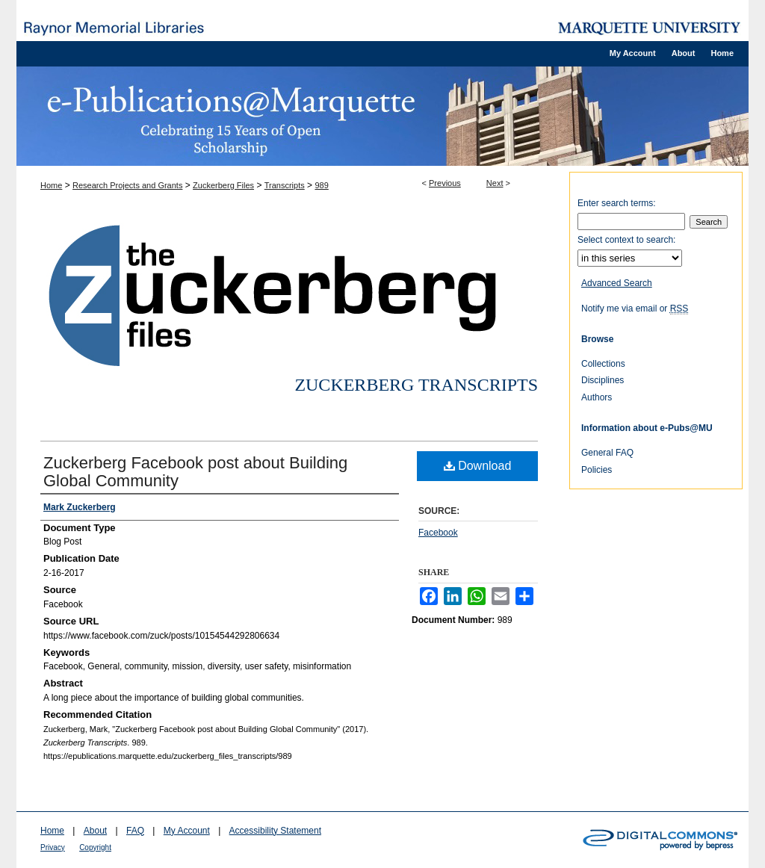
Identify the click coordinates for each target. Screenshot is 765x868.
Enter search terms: (616, 203)
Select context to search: (626, 240)
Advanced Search (616, 283)
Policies (596, 470)
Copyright (95, 847)
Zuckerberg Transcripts (416, 384)
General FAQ (607, 452)
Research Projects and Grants (127, 185)
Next (495, 183)
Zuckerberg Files (223, 185)
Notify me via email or (634, 308)
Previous (445, 183)
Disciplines (602, 380)
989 (321, 185)
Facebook (438, 532)
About (95, 830)
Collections (603, 364)
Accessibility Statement (275, 830)
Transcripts (284, 185)
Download (478, 465)
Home (51, 185)
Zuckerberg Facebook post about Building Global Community (195, 471)
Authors (596, 397)
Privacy (52, 847)
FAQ (135, 830)
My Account (187, 830)
